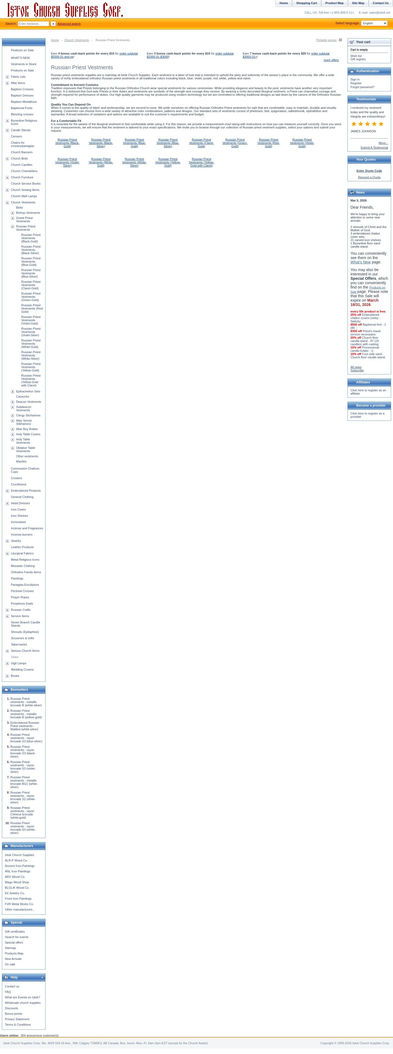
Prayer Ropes (20, 597)
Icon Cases (18, 509)
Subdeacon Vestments (23, 408)
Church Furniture (22, 177)
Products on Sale (22, 50)
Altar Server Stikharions (24, 422)
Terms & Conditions (18, 1024)
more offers (331, 60)
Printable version (326, 40)
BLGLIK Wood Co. (17, 887)
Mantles (21, 461)
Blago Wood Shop (17, 882)
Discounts (11, 1008)
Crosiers (16, 478)
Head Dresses (20, 503)
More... (383, 143)
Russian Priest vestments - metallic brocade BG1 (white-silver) (24, 782)
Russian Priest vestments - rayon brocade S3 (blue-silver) (26, 738)
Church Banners (22, 152)
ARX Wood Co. (15, 876)
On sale (10, 964)
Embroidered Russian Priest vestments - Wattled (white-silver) (24, 726)
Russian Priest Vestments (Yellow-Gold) (168, 162)
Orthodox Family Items (26, 572)
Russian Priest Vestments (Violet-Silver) (67, 162)
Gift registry (358, 59)
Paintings (17, 578)
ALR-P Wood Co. (16, 860)
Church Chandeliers (24, 171)
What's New (360, 262)
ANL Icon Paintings (17, 871)
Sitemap (10, 948)
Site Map (358, 3)
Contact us (12, 986)
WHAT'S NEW (20, 57)
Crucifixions (18, 484)
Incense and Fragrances (27, 528)
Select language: (361, 23)
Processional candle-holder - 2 (364, 349)
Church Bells (19, 158)
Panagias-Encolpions (25, 584)
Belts (19, 207)
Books (15, 675)
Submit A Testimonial (374, 147)
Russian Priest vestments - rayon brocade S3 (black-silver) (22, 751)
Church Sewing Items (25, 189)
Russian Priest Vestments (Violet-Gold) (302, 143)
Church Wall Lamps (24, 196)
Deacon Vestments (28, 401)
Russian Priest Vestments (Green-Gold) (234, 143)
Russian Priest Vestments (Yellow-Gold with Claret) (201, 162)
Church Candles (21, 164)
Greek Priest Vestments (24, 219)
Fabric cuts (18, 76)
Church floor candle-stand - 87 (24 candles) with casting (364, 341)
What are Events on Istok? (22, 997)
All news (356, 367)
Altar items (18, 83)
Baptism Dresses (22, 95)
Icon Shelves (19, 515)
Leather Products (22, 547)
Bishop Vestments (28, 212)
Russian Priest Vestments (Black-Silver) (101, 143)
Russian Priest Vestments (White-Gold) (101, 162)
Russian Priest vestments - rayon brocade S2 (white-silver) (22, 797)
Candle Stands (21, 130)
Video (15, 657)
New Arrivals (13, 958)
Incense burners (21, 534)
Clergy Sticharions (28, 415)
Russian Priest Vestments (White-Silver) (134, 162)
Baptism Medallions (24, 101)
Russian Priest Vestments (25, 228)
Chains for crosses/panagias (22, 144)
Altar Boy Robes (27, 429)
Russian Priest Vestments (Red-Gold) (268, 143)
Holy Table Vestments (23, 441)
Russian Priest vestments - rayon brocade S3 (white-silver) (22, 827)
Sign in (355, 79)
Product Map (334, 3)
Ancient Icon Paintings (20, 865)
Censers (16, 136)
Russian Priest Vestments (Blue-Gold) (134, 143)
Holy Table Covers (28, 434)
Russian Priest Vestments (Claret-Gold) (201, 143)
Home (55, 40)
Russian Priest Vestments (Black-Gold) (67, 143)
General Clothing (22, 497)
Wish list (356, 56)
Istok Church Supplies (19, 855)
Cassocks (22, 396)
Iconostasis (18, 522)
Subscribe (357, 370)
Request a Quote (369, 177)
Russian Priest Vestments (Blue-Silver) (167, 143)
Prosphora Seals (22, 603)
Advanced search (69, 23)
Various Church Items (25, 650)
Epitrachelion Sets (28, 391)
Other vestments (27, 456)
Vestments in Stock (24, 64)
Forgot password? (362, 87)
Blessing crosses (22, 114)
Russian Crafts (21, 609)
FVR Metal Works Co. (19, 904)
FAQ (8, 991)
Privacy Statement (17, 1019)
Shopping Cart (306, 3)
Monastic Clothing (23, 565)
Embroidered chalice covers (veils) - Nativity (365, 318)
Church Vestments (76, 40)
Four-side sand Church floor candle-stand (367, 355)
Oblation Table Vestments (25, 449)
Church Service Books (26, 183)
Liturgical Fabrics (22, 553)
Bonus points (13, 1013)
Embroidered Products (26, 490)
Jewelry (16, 540)
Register (356, 83)
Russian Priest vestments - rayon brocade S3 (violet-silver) (22, 766)
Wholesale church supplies (23, 1002)
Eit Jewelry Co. (15, 893)
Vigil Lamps (18, 663)
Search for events (16, 937)
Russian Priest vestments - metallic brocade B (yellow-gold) (26, 714)
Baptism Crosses (22, 89)
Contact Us (381, 3)
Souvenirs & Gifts (22, 638)
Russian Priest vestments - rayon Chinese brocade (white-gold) (22, 812)
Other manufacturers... (20, 909)
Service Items (20, 616)
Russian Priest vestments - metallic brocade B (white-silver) (26, 702)
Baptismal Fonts (21, 108)
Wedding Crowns (22, 669)
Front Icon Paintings (18, 898)
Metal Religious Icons (25, 559)
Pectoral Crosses (22, 591)
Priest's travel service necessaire (365, 332)
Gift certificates (15, 931)
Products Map (14, 953)
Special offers (14, 942)
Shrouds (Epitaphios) (25, 631)
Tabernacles (19, 644)
